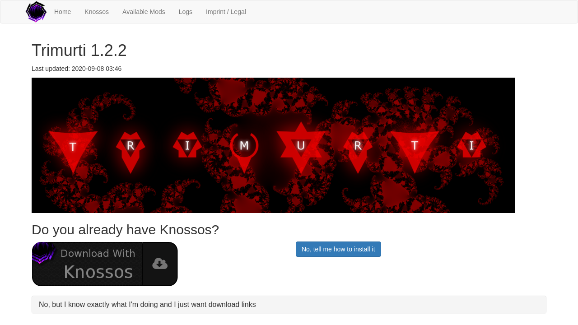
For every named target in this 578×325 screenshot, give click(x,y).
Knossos (96, 11)
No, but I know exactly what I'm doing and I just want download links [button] (147, 304)
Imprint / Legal (226, 11)
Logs (185, 11)
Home (62, 11)
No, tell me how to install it (338, 249)
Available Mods (143, 11)
